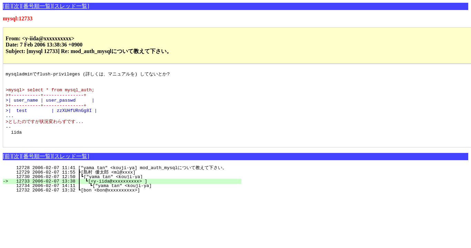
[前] (7, 6)
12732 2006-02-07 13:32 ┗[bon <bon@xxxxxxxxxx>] (128, 202)
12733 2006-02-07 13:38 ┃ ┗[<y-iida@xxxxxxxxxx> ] (126, 193)
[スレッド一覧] (70, 6)
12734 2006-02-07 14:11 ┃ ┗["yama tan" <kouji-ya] (125, 198)
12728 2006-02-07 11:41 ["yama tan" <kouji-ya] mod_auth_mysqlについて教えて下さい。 (124, 180)
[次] (16, 6)
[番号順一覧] (36, 6)
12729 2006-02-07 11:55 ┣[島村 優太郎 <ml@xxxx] (125, 184)
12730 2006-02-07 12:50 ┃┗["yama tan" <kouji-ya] (126, 189)
